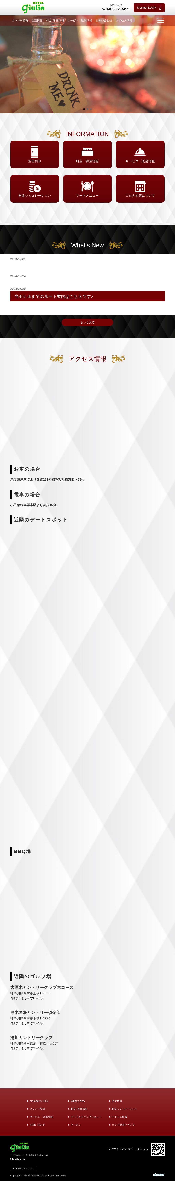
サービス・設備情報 (79, 20)
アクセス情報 (124, 20)
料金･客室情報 (55, 20)
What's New (78, 1101)
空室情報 (37, 20)
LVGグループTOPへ (24, 1168)
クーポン (76, 1124)
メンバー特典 (20, 20)
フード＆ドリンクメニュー (86, 1117)
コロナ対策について (123, 1124)
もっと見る (87, 322)
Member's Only (39, 1101)
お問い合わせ (104, 20)
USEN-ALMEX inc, (34, 1175)
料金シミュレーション (125, 1109)
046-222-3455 (17, 1159)
